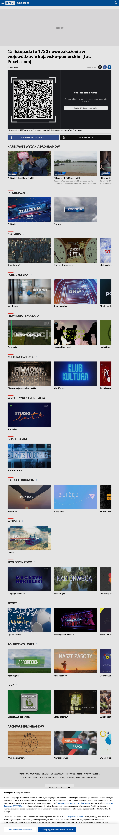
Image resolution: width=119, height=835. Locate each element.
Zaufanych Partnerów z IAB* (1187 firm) (74, 803)
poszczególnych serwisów (74, 817)
